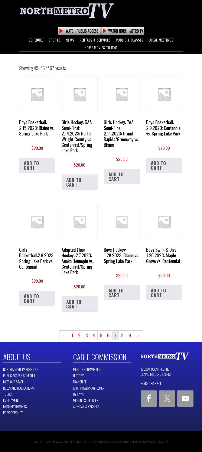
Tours (7, 394)
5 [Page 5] (101, 335)
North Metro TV (67, 10)
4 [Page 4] (94, 335)
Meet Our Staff (13, 381)
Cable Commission (98, 356)
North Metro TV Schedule (20, 369)
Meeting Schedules (85, 400)
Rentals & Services (95, 40)
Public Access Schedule (19, 375)
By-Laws (78, 394)
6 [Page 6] (108, 335)
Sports (55, 40)
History (78, 375)
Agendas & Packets (86, 406)
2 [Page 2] (79, 335)
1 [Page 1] (72, 335)
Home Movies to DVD (101, 47)
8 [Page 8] (122, 335)
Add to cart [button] (31, 165)
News (70, 40)
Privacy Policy (13, 412)
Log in (162, 441)
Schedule (36, 40)
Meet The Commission (87, 369)
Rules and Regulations (18, 387)
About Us (16, 356)
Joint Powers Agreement (89, 387)
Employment (11, 400)
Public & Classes (129, 40)
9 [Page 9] (129, 335)
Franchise (80, 381)
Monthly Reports (15, 406)
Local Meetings (161, 40)
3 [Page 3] (86, 335)
